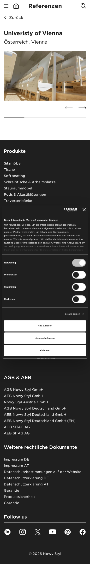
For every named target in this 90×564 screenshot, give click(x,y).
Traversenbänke (18, 201)
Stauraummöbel (18, 188)
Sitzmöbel (13, 163)
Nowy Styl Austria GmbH (26, 402)
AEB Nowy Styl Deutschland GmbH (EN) (39, 421)
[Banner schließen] (84, 209)
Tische (9, 169)
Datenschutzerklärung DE (26, 478)
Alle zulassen (45, 326)
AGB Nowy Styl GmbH (23, 390)
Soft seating (14, 176)
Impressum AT (16, 465)
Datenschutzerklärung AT (26, 484)
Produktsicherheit (19, 497)
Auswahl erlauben (44, 338)
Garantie (11, 490)
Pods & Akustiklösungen (25, 194)
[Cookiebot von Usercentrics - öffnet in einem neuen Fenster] (57, 209)
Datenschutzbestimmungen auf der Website (42, 472)
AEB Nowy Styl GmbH (23, 396)
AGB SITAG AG (17, 427)
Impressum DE (16, 459)
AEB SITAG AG (17, 433)
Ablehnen (45, 350)
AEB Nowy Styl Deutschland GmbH (35, 414)
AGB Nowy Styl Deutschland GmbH (35, 408)
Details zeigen (72, 314)
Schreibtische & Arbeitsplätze (30, 182)
